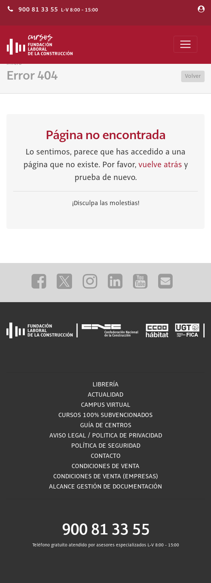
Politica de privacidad (127, 435)
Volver (193, 76)
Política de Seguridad (105, 446)
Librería (105, 384)
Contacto (106, 456)
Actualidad (105, 395)
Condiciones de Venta (105, 466)
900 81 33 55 (38, 9)
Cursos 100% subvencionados (105, 415)
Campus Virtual (105, 405)
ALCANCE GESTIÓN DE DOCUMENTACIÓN (105, 486)
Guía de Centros (105, 425)
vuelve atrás (160, 165)
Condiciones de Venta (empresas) (105, 476)
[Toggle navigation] (185, 44)
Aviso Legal (67, 435)
